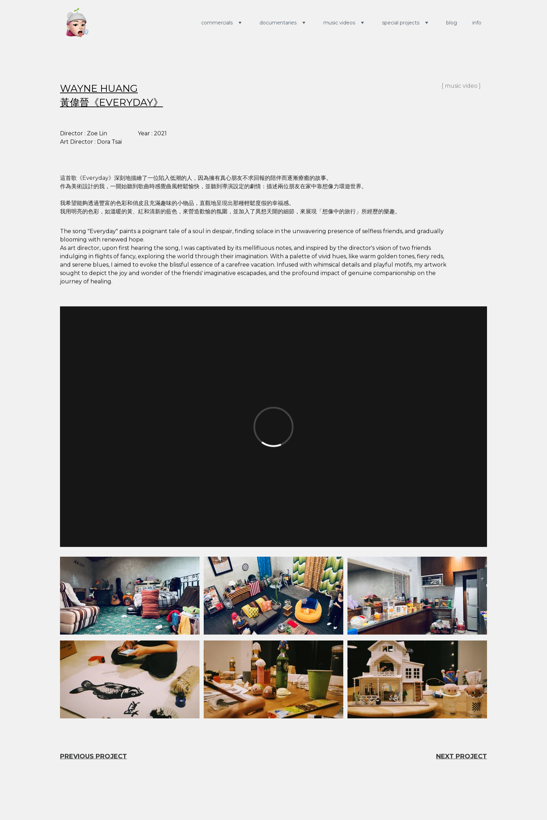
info (476, 23)
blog (451, 23)
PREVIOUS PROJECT (93, 757)
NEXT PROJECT (461, 757)
